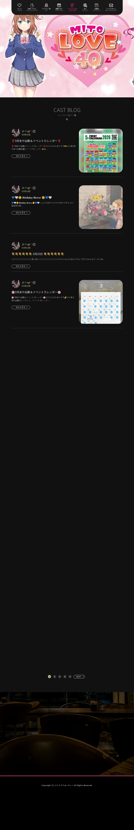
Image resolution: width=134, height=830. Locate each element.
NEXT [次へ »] (78, 676)
